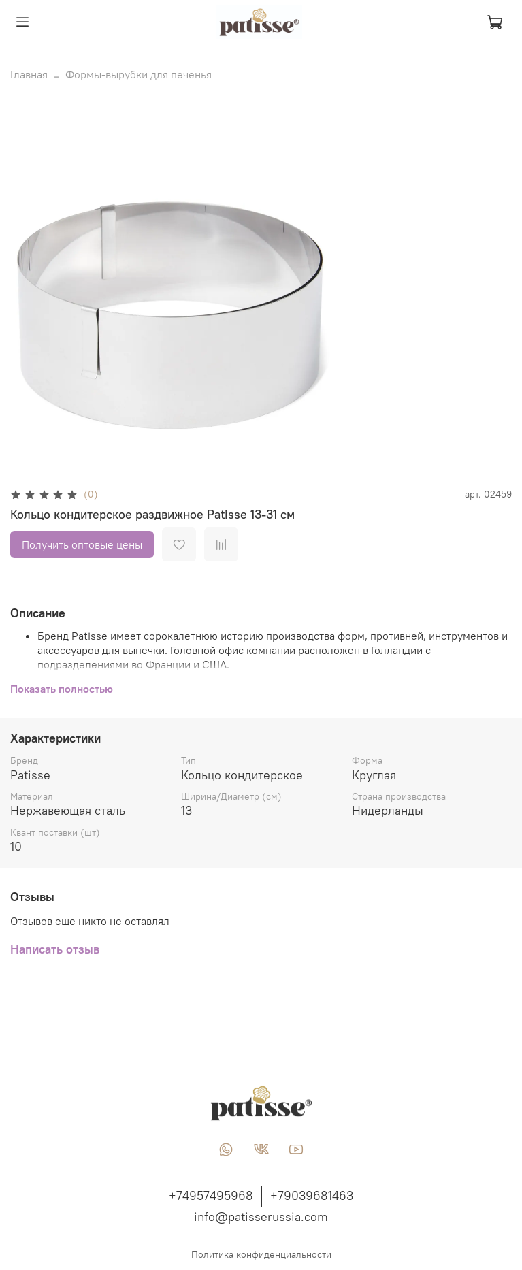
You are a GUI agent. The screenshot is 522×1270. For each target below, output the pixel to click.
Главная (29, 74)
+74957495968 (211, 1195)
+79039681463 (311, 1195)
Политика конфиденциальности (261, 1254)
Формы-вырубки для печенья (138, 74)
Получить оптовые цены (82, 544)
